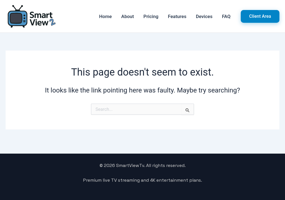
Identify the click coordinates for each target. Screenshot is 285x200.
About (127, 16)
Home (105, 16)
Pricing (150, 16)
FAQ (226, 16)
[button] (260, 16)
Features (177, 16)
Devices (204, 16)
